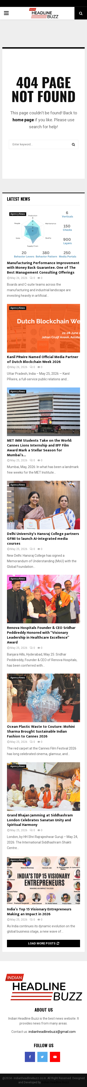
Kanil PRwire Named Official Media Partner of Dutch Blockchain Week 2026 (42, 359)
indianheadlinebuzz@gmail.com (52, 1032)
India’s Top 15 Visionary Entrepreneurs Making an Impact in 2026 (39, 911)
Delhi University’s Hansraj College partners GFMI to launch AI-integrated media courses (43, 539)
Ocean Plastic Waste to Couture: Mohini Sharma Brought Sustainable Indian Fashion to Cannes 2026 (41, 732)
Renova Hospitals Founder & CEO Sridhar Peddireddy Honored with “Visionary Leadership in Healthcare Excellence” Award (41, 635)
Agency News (17, 214)
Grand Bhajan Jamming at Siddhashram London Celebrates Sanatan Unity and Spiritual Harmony (40, 820)
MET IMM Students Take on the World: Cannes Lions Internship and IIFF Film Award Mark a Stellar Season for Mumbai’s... (39, 447)
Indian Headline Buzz (55, 1082)
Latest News (18, 199)
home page (23, 119)
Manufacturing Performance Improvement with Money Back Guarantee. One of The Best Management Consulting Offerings (43, 268)
